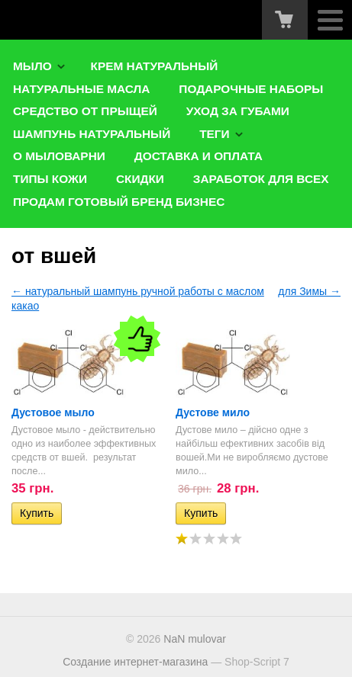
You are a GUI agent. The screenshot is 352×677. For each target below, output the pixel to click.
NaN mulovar (194, 639)
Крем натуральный (154, 65)
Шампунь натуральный (91, 133)
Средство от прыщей (85, 110)
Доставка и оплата (198, 155)
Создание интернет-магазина (135, 662)
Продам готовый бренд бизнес (118, 201)
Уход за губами (237, 110)
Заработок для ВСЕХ (261, 178)
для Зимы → (309, 291)
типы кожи (50, 178)
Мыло (32, 65)
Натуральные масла (81, 88)
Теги (214, 133)
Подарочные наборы (251, 88)
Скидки (140, 178)
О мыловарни (59, 155)
